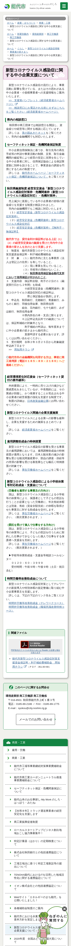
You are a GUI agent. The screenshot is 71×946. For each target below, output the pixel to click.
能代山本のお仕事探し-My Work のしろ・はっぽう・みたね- (38, 801)
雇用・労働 (18, 750)
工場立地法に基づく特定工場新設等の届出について (38, 865)
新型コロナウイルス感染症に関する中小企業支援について (38, 929)
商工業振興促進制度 (26, 822)
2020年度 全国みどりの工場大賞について (38, 940)
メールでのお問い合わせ (35, 719)
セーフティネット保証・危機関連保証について (38, 790)
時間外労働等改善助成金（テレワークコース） (36, 603)
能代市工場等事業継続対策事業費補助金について (38, 768)
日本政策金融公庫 (37, 401)
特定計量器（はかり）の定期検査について (38, 843)
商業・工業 (18, 742)
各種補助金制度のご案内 (28, 908)
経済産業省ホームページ (36, 429)
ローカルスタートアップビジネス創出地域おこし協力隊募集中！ (38, 832)
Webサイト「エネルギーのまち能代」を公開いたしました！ (38, 899)
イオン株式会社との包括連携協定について (38, 887)
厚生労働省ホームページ (36, 469)
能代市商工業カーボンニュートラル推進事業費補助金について (38, 779)
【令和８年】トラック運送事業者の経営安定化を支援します (38, 812)
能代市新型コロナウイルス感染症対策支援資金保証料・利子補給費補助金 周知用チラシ (36, 662)
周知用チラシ (22, 349)
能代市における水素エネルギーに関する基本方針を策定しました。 (38, 918)
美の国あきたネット (34, 132)
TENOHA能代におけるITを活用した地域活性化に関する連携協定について (39, 876)
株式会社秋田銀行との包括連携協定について (38, 854)
